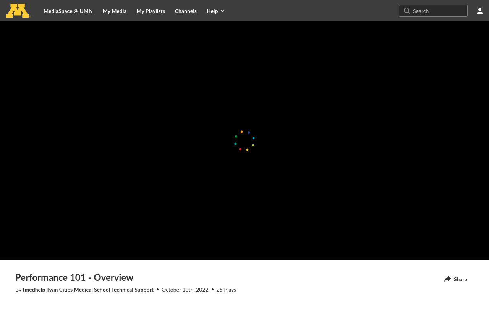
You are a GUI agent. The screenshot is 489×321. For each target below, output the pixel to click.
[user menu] (480, 11)
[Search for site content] (439, 11)
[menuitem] (114, 11)
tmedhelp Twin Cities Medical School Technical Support (88, 289)
